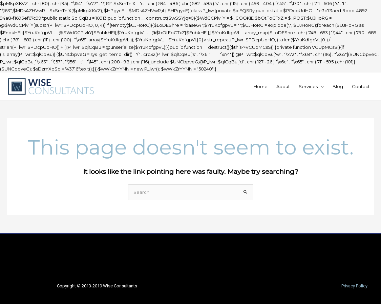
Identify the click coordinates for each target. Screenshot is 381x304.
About (283, 86)
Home (261, 86)
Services (308, 86)
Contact (361, 86)
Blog (338, 86)
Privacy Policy (354, 285)
